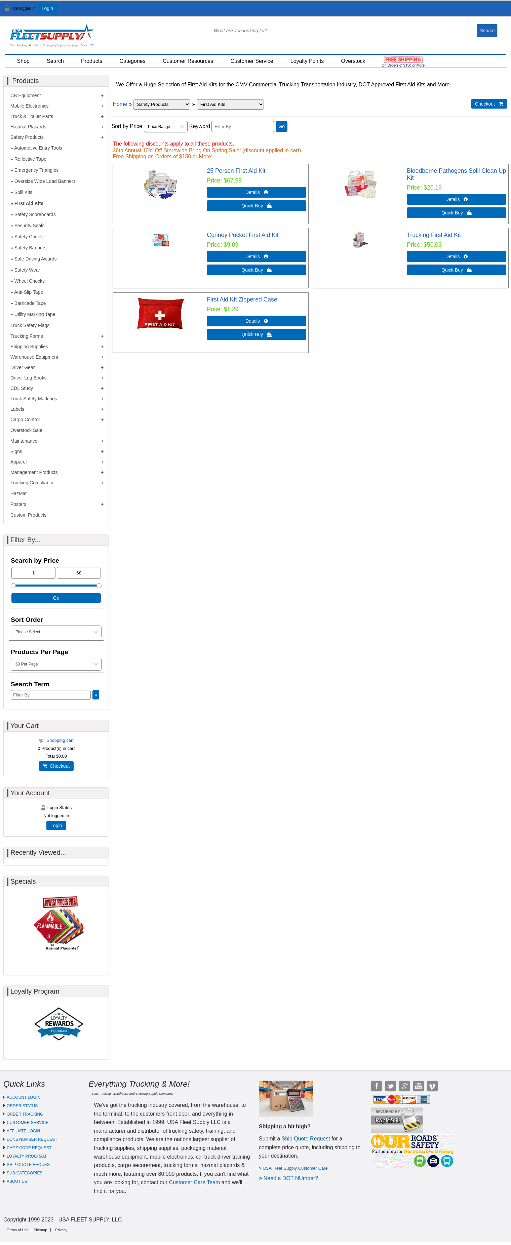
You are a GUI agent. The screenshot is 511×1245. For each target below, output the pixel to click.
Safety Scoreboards (35, 214)
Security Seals (29, 225)
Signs (16, 451)
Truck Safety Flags (29, 325)
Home (120, 104)
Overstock (353, 61)
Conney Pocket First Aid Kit (242, 235)
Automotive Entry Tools (38, 148)
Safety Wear (27, 270)
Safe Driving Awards (35, 259)
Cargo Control (25, 419)
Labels (17, 409)
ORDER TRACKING (25, 1114)
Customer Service (251, 61)
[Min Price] (33, 573)
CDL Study (21, 388)
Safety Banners (30, 247)
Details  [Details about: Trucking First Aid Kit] (456, 256)
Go (281, 126)
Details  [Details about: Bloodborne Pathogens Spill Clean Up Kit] (456, 199)
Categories (132, 61)
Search (55, 61)
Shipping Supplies (29, 346)
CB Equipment (25, 95)
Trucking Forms (26, 336)
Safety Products (27, 137)
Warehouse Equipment (34, 357)
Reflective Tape (30, 159)
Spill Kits (23, 192)
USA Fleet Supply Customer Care (295, 1168)
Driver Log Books (28, 377)
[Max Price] (79, 573)
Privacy (61, 1230)
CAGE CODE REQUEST (29, 1148)
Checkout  (489, 104)
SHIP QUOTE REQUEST (29, 1164)
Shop (23, 61)
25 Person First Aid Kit (236, 170)
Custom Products (28, 515)
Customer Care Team (194, 1182)
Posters (18, 504)
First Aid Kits (29, 203)
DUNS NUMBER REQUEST (32, 1139)
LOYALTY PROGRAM (26, 1156)
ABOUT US (17, 1181)
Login (47, 8)
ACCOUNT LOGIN (23, 1097)
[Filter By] (242, 126)
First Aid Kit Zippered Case (242, 299)
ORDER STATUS (22, 1105)
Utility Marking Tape (34, 314)
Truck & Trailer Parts (31, 116)
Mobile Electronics (29, 106)
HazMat (18, 493)
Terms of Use (18, 1230)
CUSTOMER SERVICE (27, 1122)
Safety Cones (28, 236)
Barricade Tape (30, 303)
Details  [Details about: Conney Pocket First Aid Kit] (256, 256)
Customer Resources (188, 61)
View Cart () (485, 11)
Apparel (18, 462)
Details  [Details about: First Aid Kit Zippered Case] (256, 321)
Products (91, 61)
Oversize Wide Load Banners (45, 181)
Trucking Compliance (32, 482)
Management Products (34, 472)
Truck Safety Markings (33, 398)
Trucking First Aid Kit (434, 235)
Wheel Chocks (29, 281)
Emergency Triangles (36, 170)
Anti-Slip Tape (28, 292)
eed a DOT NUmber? (292, 1178)
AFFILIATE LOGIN (23, 1131)
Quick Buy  (256, 205)
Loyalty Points (307, 61)
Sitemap (40, 1230)
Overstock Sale (26, 430)
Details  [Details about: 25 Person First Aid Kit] (256, 192)
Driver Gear (22, 367)
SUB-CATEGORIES (24, 1173)
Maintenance (23, 441)
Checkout (56, 766)
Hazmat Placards (28, 126)
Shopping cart (60, 740)
